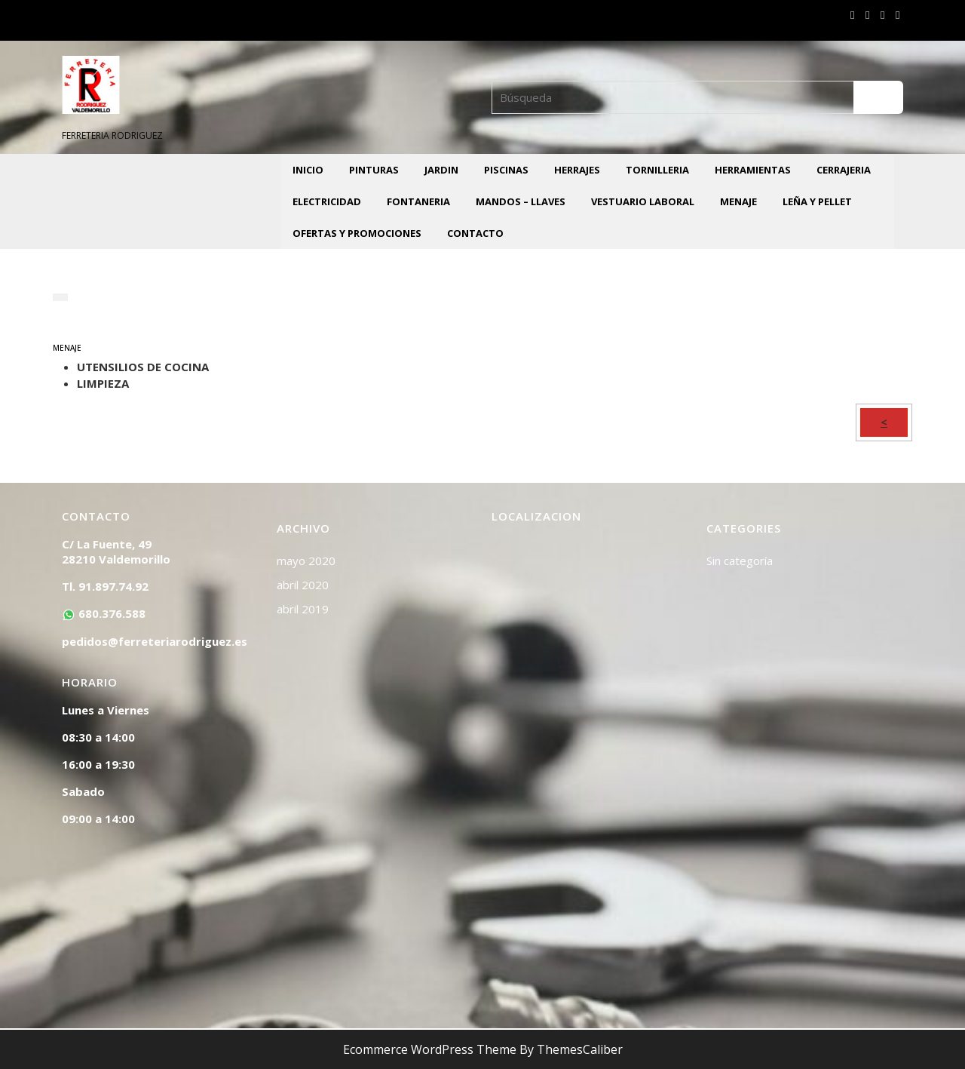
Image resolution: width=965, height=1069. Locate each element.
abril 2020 (303, 584)
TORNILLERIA (657, 170)
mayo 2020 (306, 560)
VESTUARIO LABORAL (642, 201)
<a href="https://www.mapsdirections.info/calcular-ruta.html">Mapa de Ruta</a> (590, 762)
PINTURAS (374, 170)
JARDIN (441, 170)
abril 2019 (303, 608)
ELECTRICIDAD (327, 201)
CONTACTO (475, 233)
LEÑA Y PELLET (817, 201)
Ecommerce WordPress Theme (429, 1049)
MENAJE (738, 201)
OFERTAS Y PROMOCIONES (357, 233)
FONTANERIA (418, 201)
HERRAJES (577, 170)
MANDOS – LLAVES (520, 201)
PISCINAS (506, 170)
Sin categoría (739, 560)
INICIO (308, 170)
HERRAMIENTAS (753, 170)
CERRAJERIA (843, 170)
